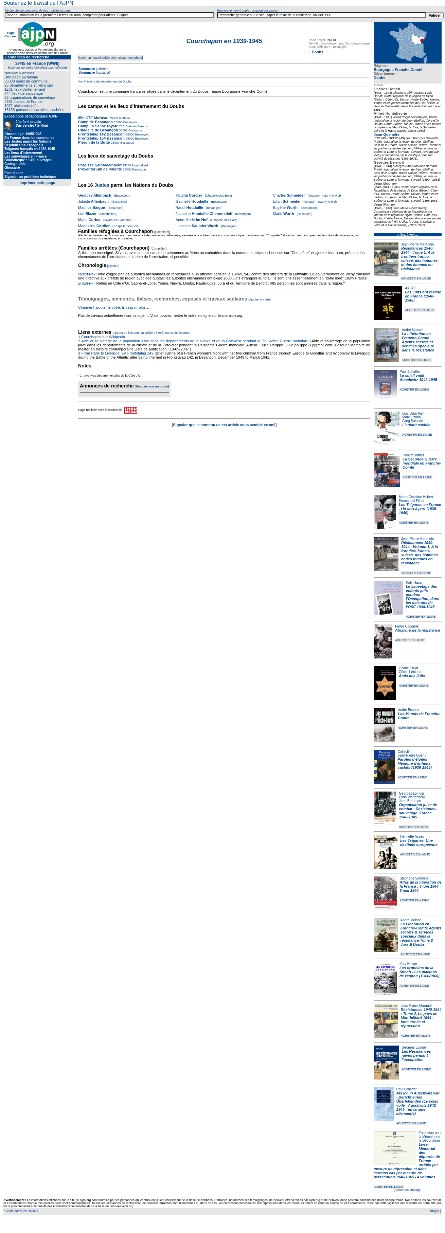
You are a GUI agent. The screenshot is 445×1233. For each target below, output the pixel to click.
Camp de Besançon (95, 122)
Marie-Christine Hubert (416, 497)
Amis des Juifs (412, 676)
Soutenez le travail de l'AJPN (38, 3)
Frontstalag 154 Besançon (101, 138)
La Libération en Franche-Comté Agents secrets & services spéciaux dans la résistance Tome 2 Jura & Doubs (421, 934)
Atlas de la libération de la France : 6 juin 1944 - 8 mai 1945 (421, 886)
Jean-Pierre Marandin (417, 244)
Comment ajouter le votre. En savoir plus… (113, 307)
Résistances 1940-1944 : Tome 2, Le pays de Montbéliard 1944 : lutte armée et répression (421, 1018)
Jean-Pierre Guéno (412, 755)
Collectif (404, 752)
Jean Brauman (410, 801)
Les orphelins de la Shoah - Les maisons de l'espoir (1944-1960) (419, 972)
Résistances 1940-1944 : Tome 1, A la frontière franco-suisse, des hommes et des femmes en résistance (419, 258)
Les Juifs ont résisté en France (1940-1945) (423, 296)
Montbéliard (139, 165)
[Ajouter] (113, 266)
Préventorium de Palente (100, 169)
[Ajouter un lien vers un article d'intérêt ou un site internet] (151, 332)
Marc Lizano (411, 417)
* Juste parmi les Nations (20, 1211)
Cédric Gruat (408, 668)
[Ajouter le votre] (259, 299)
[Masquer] (102, 72)
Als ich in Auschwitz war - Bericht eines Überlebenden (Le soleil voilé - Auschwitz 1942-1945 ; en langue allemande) (418, 1103)
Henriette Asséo (412, 836)
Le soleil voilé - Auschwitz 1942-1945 (418, 378)
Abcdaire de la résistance (417, 630)
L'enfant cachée (416, 425)
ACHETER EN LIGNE (416, 278)
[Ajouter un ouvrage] (407, 1190)
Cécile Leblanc (410, 672)
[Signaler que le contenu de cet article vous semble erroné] (224, 425)
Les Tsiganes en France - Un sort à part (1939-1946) (420, 509)
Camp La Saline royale (98, 126)
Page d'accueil (10, 34)
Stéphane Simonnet (415, 878)
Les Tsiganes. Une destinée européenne (419, 842)
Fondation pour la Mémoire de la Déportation (430, 1136)
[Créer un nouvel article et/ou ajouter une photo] (110, 57)
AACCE (410, 288)
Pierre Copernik (407, 626)
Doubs (379, 78)
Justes (101, 185)
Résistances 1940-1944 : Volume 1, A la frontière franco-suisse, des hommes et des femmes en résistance (419, 553)
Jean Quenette (386, 134)
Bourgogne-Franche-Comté (398, 70)
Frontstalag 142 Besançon (101, 134)
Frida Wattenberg (412, 797)
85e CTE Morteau (93, 118)
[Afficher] (101, 69)
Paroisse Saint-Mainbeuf (100, 165)
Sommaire (86, 69)
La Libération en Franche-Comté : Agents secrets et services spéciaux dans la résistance (418, 342)
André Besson (408, 710)
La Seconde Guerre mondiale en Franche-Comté (422, 463)
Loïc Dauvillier (413, 413)
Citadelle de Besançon (98, 130)
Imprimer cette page (37, 183)
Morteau (124, 118)
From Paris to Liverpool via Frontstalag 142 (117, 353)
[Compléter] (162, 232)
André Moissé (412, 330)
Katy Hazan (415, 582)
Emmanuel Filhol (411, 501)
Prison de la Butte (94, 142)
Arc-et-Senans (137, 126)
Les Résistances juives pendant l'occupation (416, 1055)
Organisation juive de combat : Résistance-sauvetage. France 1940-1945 (418, 811)
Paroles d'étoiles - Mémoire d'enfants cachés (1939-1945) (415, 763)
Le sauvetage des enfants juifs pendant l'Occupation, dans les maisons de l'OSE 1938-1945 (422, 596)
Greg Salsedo (412, 421)
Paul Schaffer (409, 372)
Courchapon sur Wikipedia (103, 337)
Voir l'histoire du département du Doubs (104, 81)
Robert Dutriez (413, 455)
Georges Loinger (412, 793)
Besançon (129, 122)
